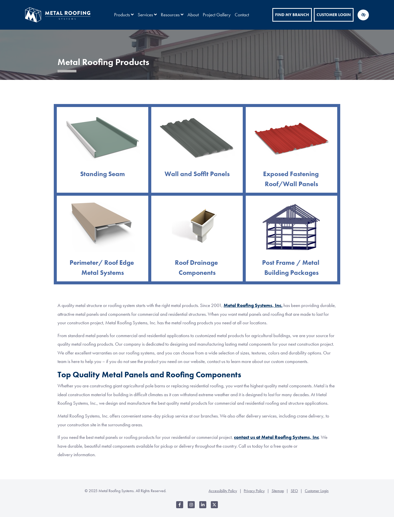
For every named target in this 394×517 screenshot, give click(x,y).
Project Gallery (217, 15)
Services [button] (147, 15)
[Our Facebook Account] (180, 507)
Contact (242, 15)
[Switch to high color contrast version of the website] (363, 15)
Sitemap (278, 490)
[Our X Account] (214, 507)
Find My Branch (292, 14)
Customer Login (334, 14)
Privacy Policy (254, 490)
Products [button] (124, 15)
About (193, 15)
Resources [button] (172, 15)
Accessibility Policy (223, 490)
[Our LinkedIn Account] (203, 507)
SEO (294, 490)
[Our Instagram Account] (191, 507)
